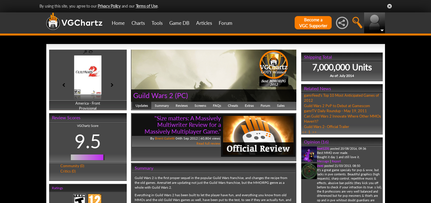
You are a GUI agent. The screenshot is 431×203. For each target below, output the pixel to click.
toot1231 (323, 148)
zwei (320, 165)
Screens (200, 105)
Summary (162, 105)
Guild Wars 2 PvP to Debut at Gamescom (337, 105)
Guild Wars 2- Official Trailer (326, 126)
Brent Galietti (165, 138)
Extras (249, 105)
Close (389, 6)
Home (118, 23)
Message (323, 161)
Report (336, 161)
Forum (225, 23)
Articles (204, 23)
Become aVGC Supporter (313, 22)
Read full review (208, 143)
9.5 (88, 141)
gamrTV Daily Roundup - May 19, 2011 (335, 111)
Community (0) (72, 166)
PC (181, 95)
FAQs (217, 105)
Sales (281, 105)
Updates (141, 105)
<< (304, 132)
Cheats (233, 105)
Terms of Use (146, 6)
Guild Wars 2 (153, 95)
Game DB (179, 23)
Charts (138, 23)
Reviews (182, 105)
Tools (157, 23)
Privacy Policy (109, 6)
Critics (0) (68, 171)
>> (314, 132)
